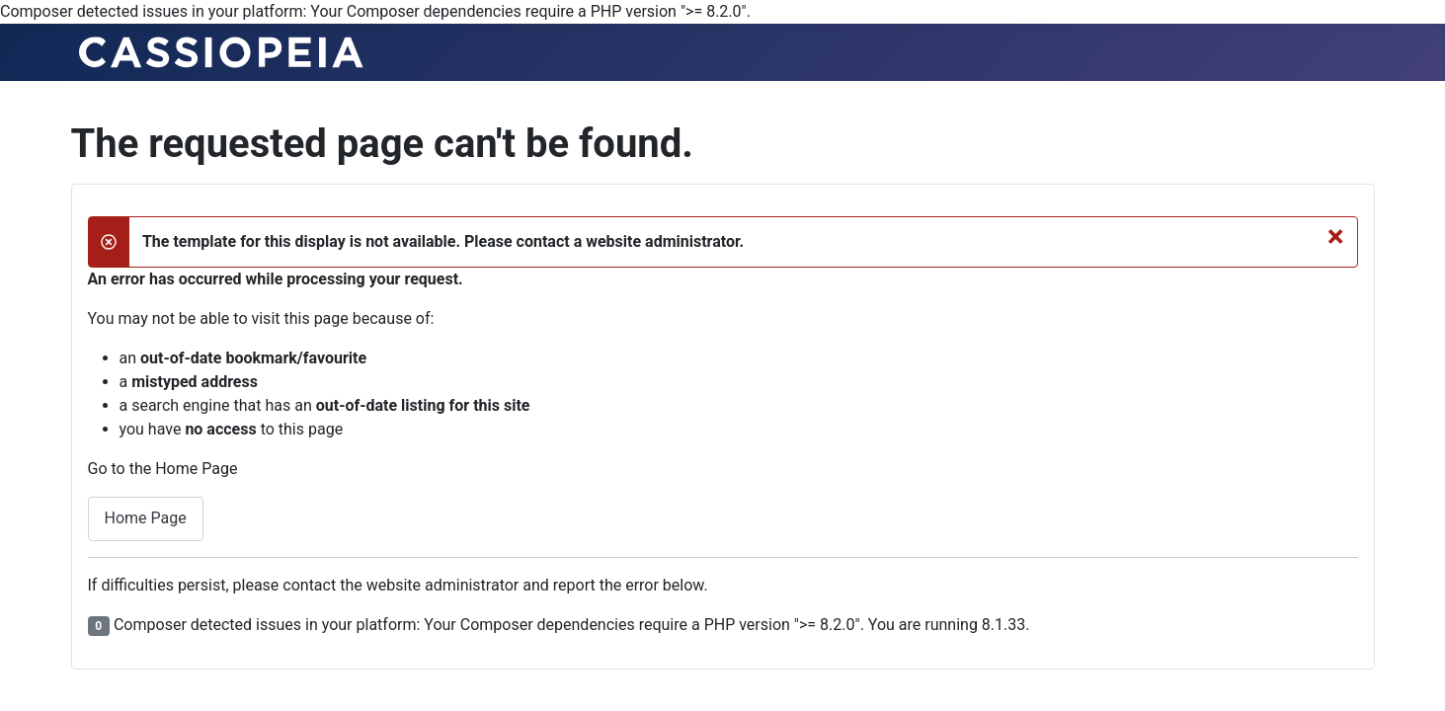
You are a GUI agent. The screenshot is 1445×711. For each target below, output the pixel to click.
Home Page (146, 518)
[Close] (1336, 236)
